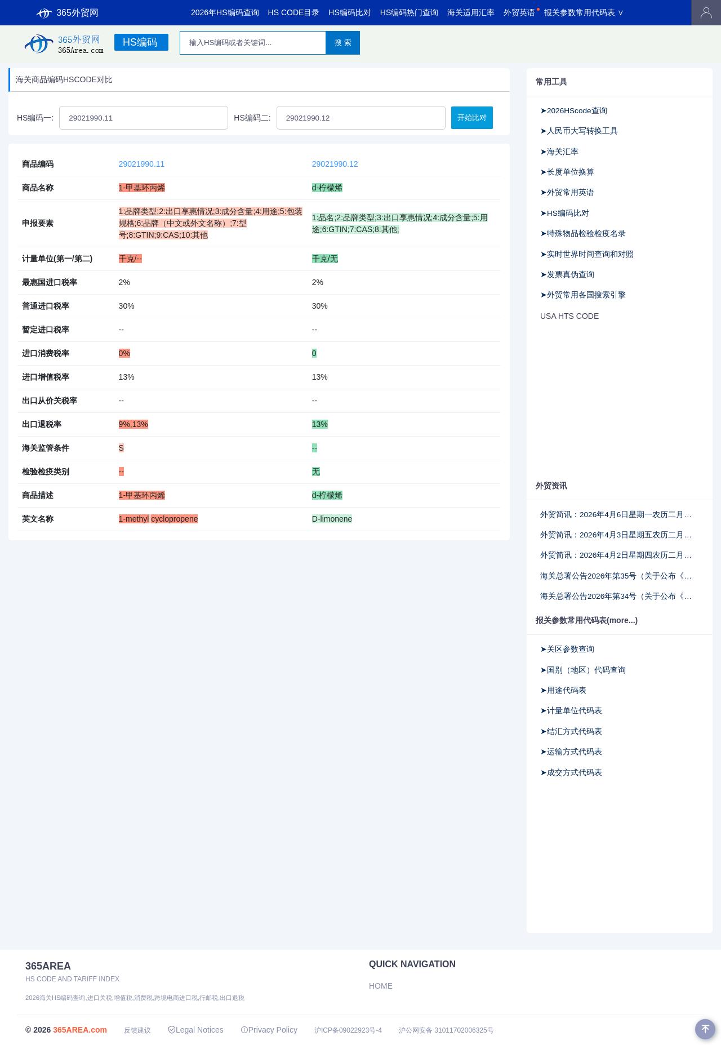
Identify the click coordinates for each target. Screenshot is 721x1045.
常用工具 (551, 81)
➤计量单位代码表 (571, 710)
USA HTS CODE (569, 316)
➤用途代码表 (563, 690)
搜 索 (343, 42)
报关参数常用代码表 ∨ (584, 12)
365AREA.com (80, 1029)
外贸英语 (519, 12)
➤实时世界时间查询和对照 (587, 254)
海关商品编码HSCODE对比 (64, 79)
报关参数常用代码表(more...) (587, 620)
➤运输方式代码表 (571, 752)
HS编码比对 (349, 12)
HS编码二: (252, 117)
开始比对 (472, 117)
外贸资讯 (551, 485)
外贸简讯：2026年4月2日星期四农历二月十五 (619, 555)
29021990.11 (142, 163)
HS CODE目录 (294, 12)
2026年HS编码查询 (225, 12)
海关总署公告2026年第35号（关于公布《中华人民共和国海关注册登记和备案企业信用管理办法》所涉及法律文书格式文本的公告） (619, 576)
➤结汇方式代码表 (571, 731)
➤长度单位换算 (567, 172)
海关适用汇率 (471, 12)
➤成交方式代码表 (571, 772)
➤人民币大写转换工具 (579, 131)
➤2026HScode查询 (573, 110)
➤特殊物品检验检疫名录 (583, 233)
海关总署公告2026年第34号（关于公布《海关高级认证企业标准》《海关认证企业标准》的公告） (619, 596)
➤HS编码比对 (564, 213)
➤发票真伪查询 (567, 274)
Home (381, 985)
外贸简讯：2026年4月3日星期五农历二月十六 (619, 535)
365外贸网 (68, 13)
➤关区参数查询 (567, 649)
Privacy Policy (269, 1029)
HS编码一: (35, 117)
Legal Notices (196, 1029)
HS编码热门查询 (409, 12)
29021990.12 (335, 163)
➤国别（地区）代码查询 (583, 670)
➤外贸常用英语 (567, 192)
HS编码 (140, 42)
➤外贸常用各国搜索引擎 (583, 295)
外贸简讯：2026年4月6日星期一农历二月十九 (619, 514)
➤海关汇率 (559, 152)
